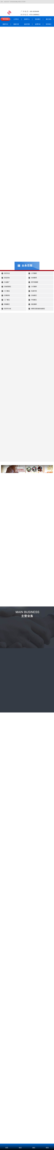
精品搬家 (34, 304)
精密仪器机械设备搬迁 (38, 308)
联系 (47, 1147)
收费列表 (38, 24)
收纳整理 (34, 277)
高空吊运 (7, 273)
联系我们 (48, 24)
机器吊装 (34, 291)
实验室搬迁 (7, 286)
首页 (6, 1147)
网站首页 (5, 19)
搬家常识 (5, 24)
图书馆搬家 (34, 282)
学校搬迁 (34, 300)
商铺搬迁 (7, 304)
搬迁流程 (48, 19)
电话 (20, 1147)
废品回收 (7, 277)
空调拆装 (7, 295)
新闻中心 (27, 19)
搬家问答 (16, 24)
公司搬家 (34, 273)
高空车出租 (7, 308)
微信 (33, 1147)
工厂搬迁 (7, 300)
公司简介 (16, 19)
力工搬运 (7, 291)
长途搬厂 (7, 282)
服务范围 (27, 24)
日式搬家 (34, 286)
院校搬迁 (38, 19)
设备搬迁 (34, 295)
